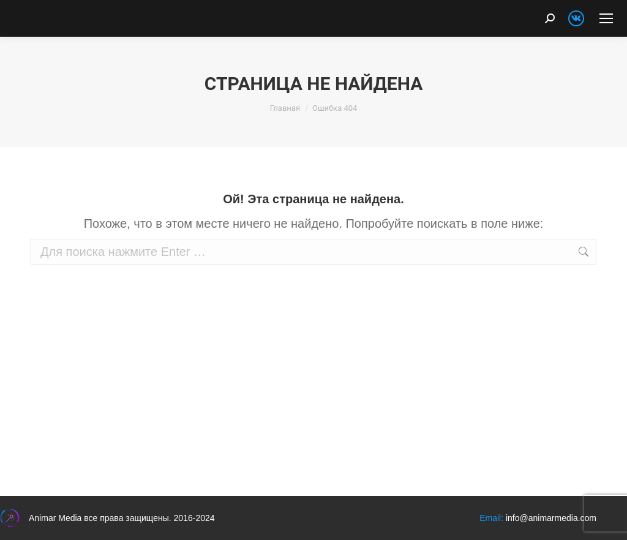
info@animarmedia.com (551, 518)
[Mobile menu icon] (606, 18)
